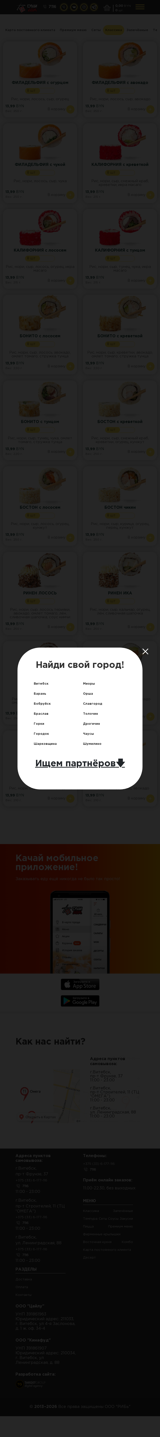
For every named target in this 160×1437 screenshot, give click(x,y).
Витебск (43, 682)
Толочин (92, 713)
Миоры (90, 682)
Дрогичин (93, 724)
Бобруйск (44, 703)
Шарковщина (48, 744)
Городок (43, 734)
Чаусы (89, 734)
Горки (40, 724)
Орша (89, 693)
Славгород (95, 703)
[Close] (148, 652)
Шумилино (94, 744)
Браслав (43, 713)
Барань (41, 693)
